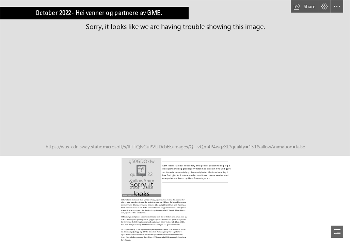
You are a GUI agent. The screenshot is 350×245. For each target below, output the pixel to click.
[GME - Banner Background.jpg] (175, 78)
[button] (304, 6)
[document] (175, 122)
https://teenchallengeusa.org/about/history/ (138, 237)
